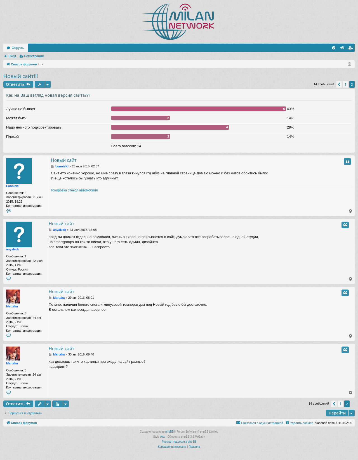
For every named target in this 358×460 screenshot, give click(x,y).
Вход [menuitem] (343, 49)
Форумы (18, 48)
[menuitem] (333, 48)
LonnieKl (12, 186)
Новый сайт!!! (20, 76)
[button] (339, 84)
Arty (162, 436)
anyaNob (12, 249)
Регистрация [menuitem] (351, 49)
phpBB (169, 431)
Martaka (12, 306)
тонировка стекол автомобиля (74, 190)
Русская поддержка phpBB (179, 441)
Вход (12, 56)
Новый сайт (63, 160)
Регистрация (34, 56)
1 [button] (345, 84)
